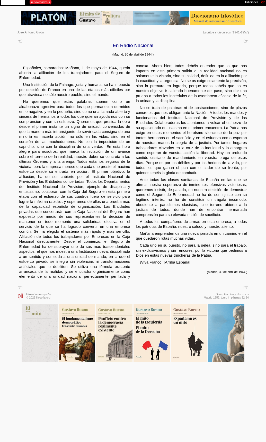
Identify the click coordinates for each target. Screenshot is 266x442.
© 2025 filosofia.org (38, 297)
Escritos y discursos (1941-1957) (226, 32)
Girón (219, 294)
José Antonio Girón (30, 32)
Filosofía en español (38, 294)
